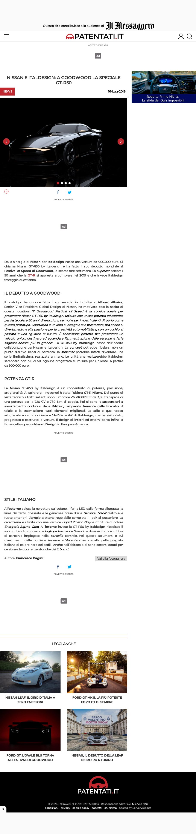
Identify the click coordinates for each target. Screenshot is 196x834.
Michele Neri (140, 804)
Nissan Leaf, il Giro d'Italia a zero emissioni (30, 700)
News (7, 91)
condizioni (51, 807)
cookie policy (80, 807)
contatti (97, 807)
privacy (65, 807)
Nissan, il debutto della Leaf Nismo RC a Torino (97, 758)
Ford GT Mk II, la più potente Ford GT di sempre (97, 700)
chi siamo (110, 807)
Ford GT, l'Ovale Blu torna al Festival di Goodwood (30, 758)
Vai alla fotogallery (111, 559)
